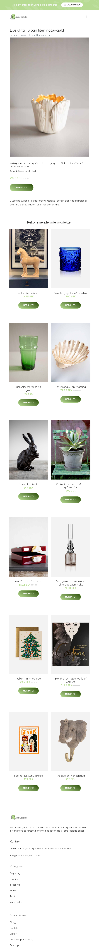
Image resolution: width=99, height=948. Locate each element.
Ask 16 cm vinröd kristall (28, 581)
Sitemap (14, 945)
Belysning (15, 873)
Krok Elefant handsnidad (70, 775)
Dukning (14, 878)
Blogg (13, 922)
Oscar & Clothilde (19, 166)
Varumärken (41, 163)
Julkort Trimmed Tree (28, 678)
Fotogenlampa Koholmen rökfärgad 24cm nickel (70, 583)
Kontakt (14, 928)
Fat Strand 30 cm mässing (71, 386)
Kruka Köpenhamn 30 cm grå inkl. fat (70, 486)
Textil (12, 896)
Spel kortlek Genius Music (28, 775)
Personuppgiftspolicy (21, 939)
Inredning (29, 163)
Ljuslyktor (54, 163)
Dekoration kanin (28, 484)
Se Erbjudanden (72, 5)
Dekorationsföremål (72, 163)
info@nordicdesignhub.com (25, 855)
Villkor (13, 933)
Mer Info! (21, 187)
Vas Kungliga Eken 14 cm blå (70, 293)
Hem (12, 35)
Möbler (13, 890)
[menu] (86, 16)
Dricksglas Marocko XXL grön (28, 388)
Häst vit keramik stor (28, 293)
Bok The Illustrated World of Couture (71, 680)
